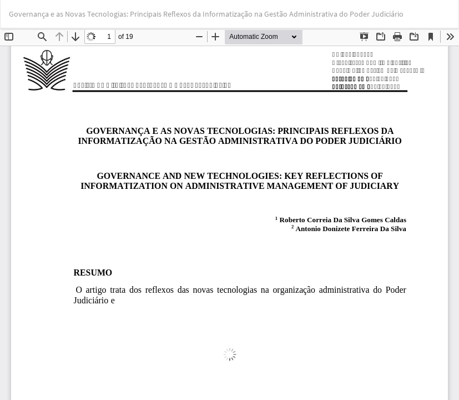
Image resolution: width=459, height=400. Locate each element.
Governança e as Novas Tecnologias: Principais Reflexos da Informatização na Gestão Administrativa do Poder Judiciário (206, 14)
